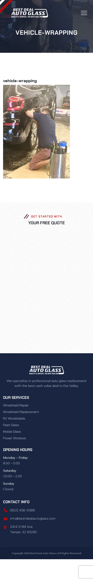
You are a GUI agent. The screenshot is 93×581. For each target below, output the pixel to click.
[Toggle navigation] (84, 13)
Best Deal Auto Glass (43, 553)
